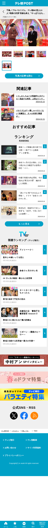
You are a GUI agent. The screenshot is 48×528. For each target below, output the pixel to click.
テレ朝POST (24, 3)
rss (34, 416)
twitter (14, 416)
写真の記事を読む (24, 76)
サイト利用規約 (34, 448)
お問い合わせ (10, 448)
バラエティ (15, 431)
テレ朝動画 (32, 440)
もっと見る (23, 224)
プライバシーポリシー (14, 455)
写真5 (35, 431)
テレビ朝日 (9, 440)
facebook (24, 416)
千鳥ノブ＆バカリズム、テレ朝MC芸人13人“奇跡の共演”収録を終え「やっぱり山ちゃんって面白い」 (27, 431)
